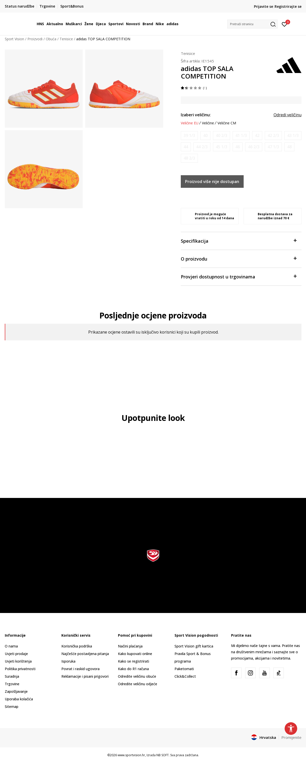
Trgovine (12, 683)
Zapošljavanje (16, 691)
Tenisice (66, 39)
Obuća (51, 39)
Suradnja (12, 676)
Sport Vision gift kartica (193, 646)
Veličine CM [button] (226, 123)
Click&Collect (185, 676)
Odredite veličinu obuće (137, 676)
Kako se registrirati (133, 661)
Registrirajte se (288, 6)
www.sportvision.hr (131, 755)
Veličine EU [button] (189, 123)
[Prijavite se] (284, 24)
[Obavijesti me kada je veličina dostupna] (189, 135)
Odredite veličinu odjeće (137, 683)
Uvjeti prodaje (16, 653)
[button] (252, 24)
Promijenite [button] (291, 737)
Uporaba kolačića (19, 699)
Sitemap (11, 706)
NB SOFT (162, 755)
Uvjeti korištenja (18, 661)
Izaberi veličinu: (196, 115)
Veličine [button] (208, 123)
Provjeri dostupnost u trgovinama (238, 276)
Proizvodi (34, 39)
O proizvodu (238, 258)
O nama (11, 646)
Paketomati (184, 668)
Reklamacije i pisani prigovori (85, 676)
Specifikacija (238, 240)
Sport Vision (14, 39)
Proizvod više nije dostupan (212, 181)
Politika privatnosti (20, 668)
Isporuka (68, 661)
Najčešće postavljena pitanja (85, 653)
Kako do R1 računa (133, 668)
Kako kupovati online (135, 653)
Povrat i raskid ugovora (80, 668)
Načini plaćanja (130, 646)
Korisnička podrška (76, 646)
